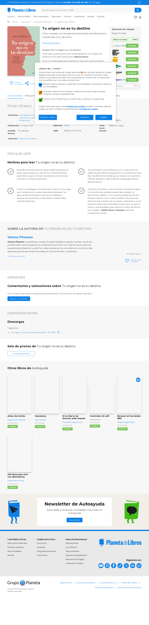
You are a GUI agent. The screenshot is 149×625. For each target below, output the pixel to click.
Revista (90, 16)
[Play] (137, 404)
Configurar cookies (89, 109)
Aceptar (103, 117)
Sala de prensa (72, 567)
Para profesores (72, 575)
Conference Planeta (74, 587)
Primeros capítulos (15, 571)
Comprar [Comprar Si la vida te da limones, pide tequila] (67, 452)
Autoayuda (25, 115)
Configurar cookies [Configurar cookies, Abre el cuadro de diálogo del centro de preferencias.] (48, 117)
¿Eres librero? (71, 571)
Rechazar (85, 117)
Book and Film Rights (75, 583)
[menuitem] (11, 17)
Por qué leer (32, 96)
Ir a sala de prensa (21, 377)
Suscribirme (74, 543)
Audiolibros (79, 16)
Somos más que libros (85, 606)
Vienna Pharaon (20, 237)
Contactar (41, 571)
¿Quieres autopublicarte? (76, 579)
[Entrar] (139, 17)
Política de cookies (129, 606)
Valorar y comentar (19, 322)
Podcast (100, 16)
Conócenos (42, 567)
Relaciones (25, 120)
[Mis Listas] (135, 17)
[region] (75, 93)
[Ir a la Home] (8, 22)
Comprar (132, 46)
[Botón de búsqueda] (138, 10)
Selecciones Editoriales (17, 567)
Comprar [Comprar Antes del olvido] (12, 450)
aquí (98, 2)
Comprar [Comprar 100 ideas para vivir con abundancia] (12, 511)
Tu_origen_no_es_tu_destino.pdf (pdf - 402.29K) (35, 356)
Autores (67, 16)
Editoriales (56, 16)
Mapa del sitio (66, 606)
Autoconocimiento (28, 138)
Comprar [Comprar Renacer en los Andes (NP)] (122, 452)
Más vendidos (24, 16)
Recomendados (41, 16)
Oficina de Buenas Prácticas (129, 611)
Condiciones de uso (108, 606)
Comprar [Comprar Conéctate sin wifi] (95, 449)
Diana (66, 125)
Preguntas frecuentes (46, 575)
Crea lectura (42, 579)
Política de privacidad (104, 611)
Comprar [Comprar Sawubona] (40, 450)
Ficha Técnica (15, 96)
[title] (120, 566)
